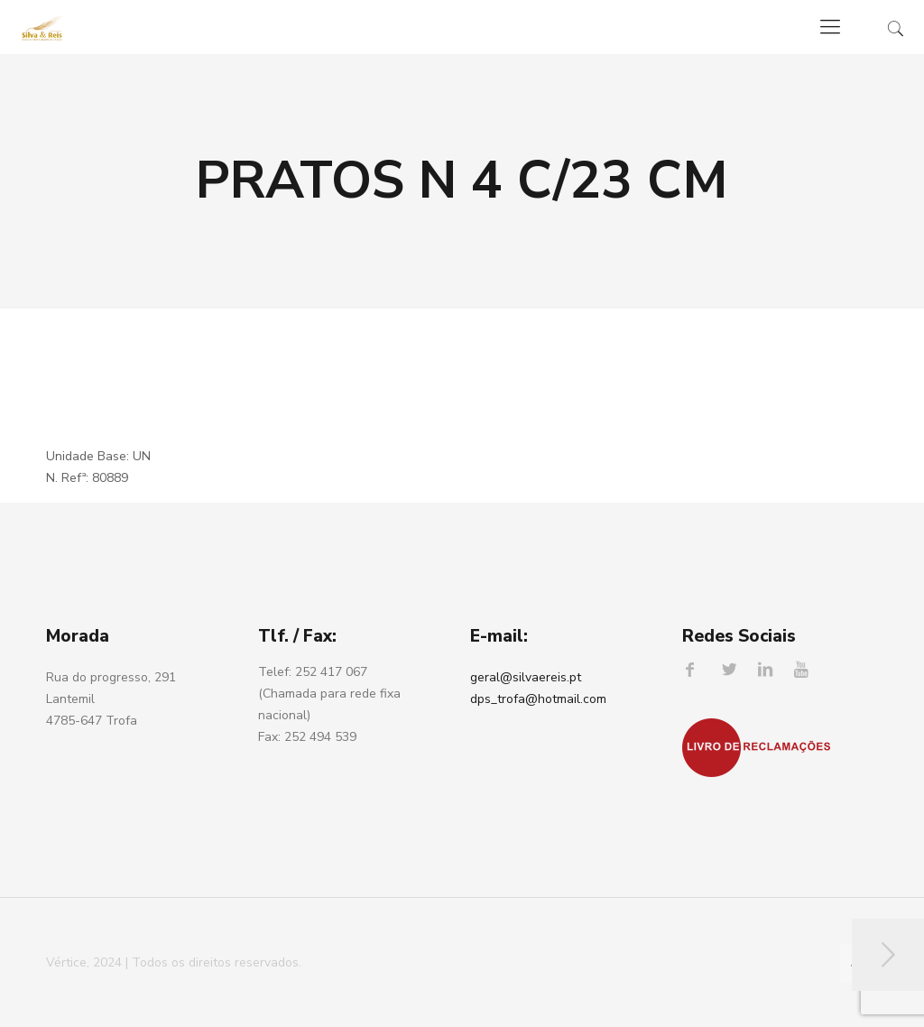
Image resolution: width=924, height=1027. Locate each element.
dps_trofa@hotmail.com (538, 699)
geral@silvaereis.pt (525, 677)
